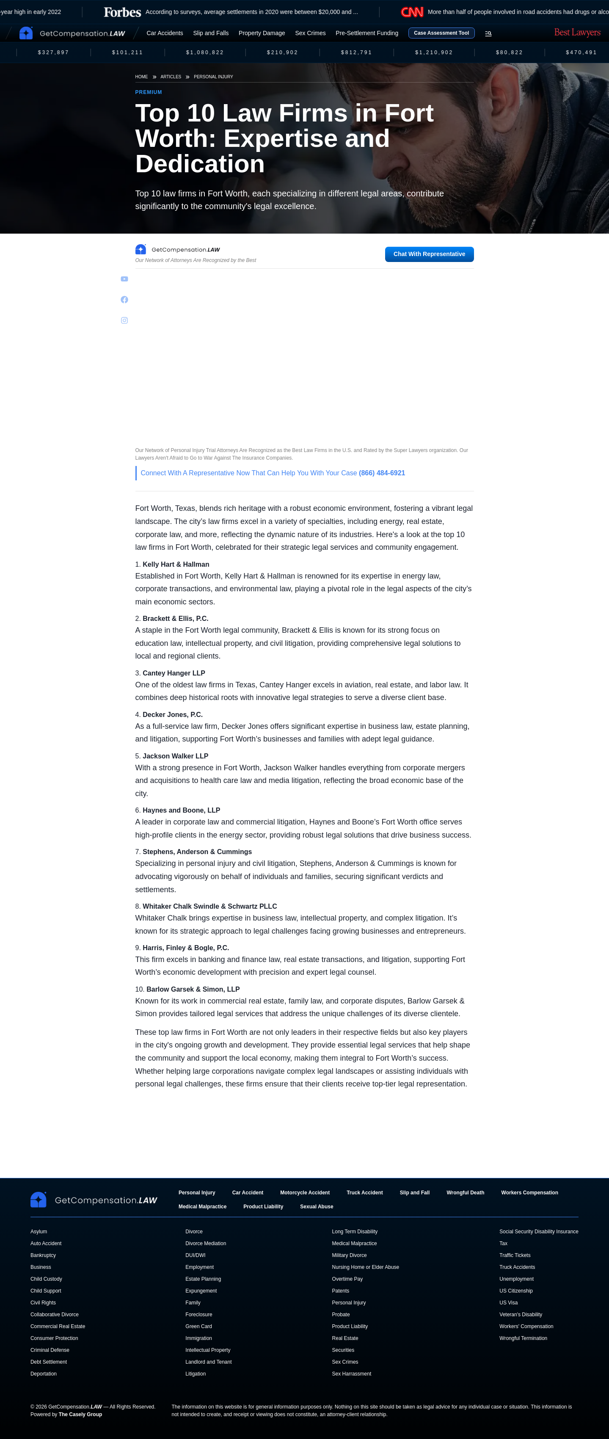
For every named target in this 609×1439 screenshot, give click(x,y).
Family (192, 1303)
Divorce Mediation (205, 1243)
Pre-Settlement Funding (367, 33)
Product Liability (263, 1207)
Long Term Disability (355, 1232)
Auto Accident (45, 1243)
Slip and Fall (415, 1193)
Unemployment (516, 1279)
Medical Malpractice (202, 1207)
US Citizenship (516, 1291)
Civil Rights (43, 1303)
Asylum (38, 1232)
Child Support (45, 1291)
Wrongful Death (465, 1193)
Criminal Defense (49, 1350)
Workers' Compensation (526, 1326)
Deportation (43, 1374)
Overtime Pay (347, 1279)
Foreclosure (198, 1315)
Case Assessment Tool (441, 33)
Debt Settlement (48, 1362)
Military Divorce (349, 1255)
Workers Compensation (530, 1193)
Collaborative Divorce (54, 1315)
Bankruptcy (43, 1255)
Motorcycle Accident (305, 1193)
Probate (341, 1315)
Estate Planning (203, 1279)
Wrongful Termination (523, 1338)
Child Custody (46, 1279)
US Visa (508, 1303)
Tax (503, 1243)
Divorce (194, 1232)
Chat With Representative (429, 254)
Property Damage (262, 33)
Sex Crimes (310, 33)
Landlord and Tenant (208, 1362)
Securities (343, 1350)
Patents (341, 1291)
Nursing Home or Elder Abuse (366, 1267)
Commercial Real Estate (57, 1326)
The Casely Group (80, 1414)
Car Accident (248, 1193)
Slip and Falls (211, 33)
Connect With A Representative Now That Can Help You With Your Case (273, 473)
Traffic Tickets (514, 1255)
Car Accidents (165, 33)
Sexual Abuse (316, 1207)
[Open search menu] (488, 34)
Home (141, 76)
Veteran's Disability (520, 1315)
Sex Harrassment (352, 1374)
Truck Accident (365, 1193)
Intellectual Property (207, 1350)
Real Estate (345, 1338)
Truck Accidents (517, 1267)
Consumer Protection (54, 1338)
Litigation (195, 1374)
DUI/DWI (195, 1255)
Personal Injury (213, 76)
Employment (199, 1267)
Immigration (198, 1338)
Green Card (198, 1326)
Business (40, 1267)
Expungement (201, 1291)
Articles (171, 76)
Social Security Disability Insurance (539, 1232)
